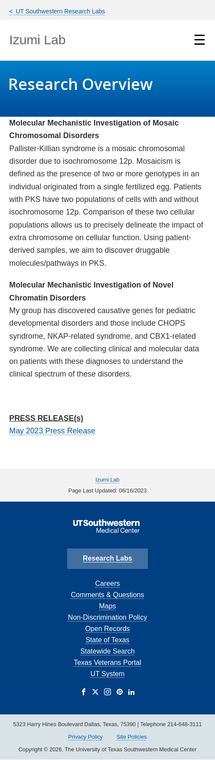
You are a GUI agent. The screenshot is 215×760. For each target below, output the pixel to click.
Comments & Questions (107, 594)
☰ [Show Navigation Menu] (199, 40)
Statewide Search (107, 651)
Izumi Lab (37, 40)
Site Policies (132, 737)
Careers (107, 583)
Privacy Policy (85, 737)
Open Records (107, 628)
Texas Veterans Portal (107, 662)
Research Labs (107, 558)
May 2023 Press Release (52, 430)
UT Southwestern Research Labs (59, 11)
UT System (108, 673)
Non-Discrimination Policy (107, 617)
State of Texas (107, 640)
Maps (107, 606)
